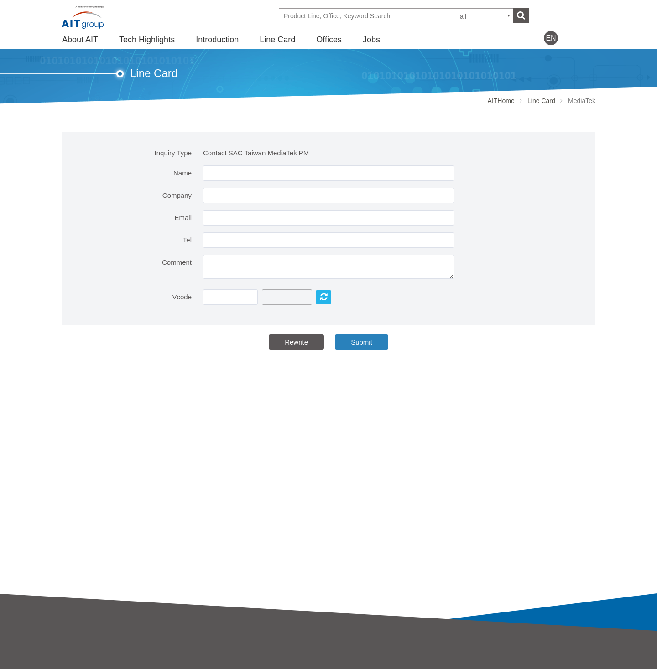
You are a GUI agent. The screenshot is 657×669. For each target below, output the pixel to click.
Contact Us (480, 649)
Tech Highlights (147, 39)
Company (177, 195)
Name (182, 173)
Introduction (217, 39)
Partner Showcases (358, 663)
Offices (329, 39)
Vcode (182, 297)
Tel (187, 240)
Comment (177, 262)
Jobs (371, 39)
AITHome (501, 100)
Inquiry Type (173, 153)
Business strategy (88, 663)
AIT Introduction (86, 651)
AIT (200, 651)
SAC (202, 663)
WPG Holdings (486, 664)
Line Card (277, 39)
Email (183, 217)
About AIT (80, 39)
